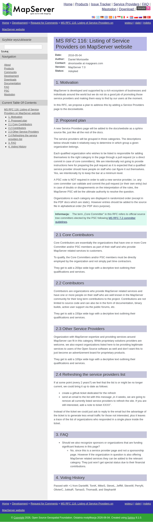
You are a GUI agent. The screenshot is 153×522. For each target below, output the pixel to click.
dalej (138, 22)
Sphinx (131, 517)
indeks (147, 22)
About (7, 64)
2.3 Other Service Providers (23, 131)
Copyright (19, 517)
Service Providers (126, 4)
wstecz (129, 22)
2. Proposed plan (17, 120)
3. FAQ (12, 142)
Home (68, 4)
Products (81, 4)
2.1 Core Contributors (20, 124)
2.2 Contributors (17, 128)
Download (127, 9)
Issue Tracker (101, 4)
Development (19, 22)
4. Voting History (17, 146)
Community (10, 72)
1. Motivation (15, 117)
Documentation (12, 83)
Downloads (10, 79)
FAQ (145, 4)
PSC (6, 90)
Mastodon (109, 9)
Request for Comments (44, 22)
